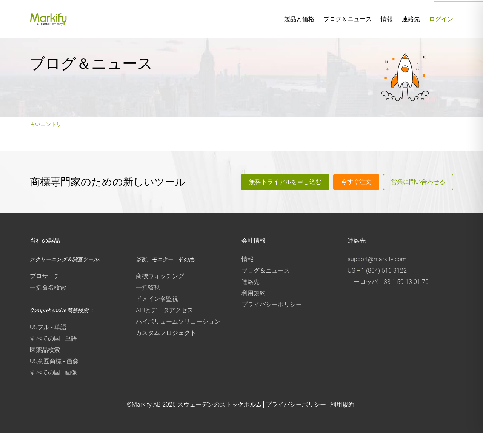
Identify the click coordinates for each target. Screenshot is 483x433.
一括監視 (148, 287)
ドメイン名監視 (157, 298)
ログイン (441, 19)
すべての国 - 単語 (53, 338)
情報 (387, 19)
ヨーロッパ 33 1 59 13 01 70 (388, 281)
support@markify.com (377, 259)
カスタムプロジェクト (166, 332)
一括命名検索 (48, 287)
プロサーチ (45, 276)
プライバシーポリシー (272, 304)
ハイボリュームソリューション (178, 321)
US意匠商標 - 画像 (54, 361)
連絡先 (411, 19)
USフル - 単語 (48, 327)
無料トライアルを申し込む (285, 181)
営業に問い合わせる (418, 181)
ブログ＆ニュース (347, 19)
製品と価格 (299, 19)
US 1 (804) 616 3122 (377, 270)
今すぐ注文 (356, 181)
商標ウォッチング (160, 276)
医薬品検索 (45, 349)
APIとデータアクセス (164, 310)
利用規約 (254, 293)
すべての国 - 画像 (53, 372)
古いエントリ (46, 124)
